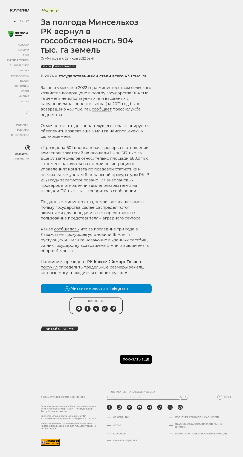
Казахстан (22, 154)
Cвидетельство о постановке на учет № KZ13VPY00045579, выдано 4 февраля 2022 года (68, 417)
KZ (27, 21)
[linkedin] (170, 407)
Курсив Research (18, 60)
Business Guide (19, 65)
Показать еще (136, 359)
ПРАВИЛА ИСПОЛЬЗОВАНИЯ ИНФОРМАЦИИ (201, 433)
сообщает (102, 109)
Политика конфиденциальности (197, 417)
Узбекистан (21, 158)
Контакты (119, 433)
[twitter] (129, 407)
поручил (49, 267)
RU (15, 21)
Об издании (121, 417)
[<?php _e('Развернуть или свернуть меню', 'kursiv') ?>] (27, 148)
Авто (26, 55)
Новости (23, 44)
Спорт (25, 91)
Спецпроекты (20, 135)
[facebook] (109, 407)
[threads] (180, 407)
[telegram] (149, 407)
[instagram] (119, 407)
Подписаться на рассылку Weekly (132, 392)
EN (21, 21)
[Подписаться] (184, 397)
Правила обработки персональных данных (198, 425)
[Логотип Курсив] (19, 10)
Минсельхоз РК (65, 66)
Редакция (22, 124)
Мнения (24, 96)
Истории (23, 50)
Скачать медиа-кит (126, 440)
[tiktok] (159, 407)
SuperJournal (20, 75)
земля (47, 66)
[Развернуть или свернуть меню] (27, 113)
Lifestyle (23, 70)
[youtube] (139, 407)
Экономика (21, 86)
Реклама (23, 130)
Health (24, 81)
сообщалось (66, 229)
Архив (25, 101)
